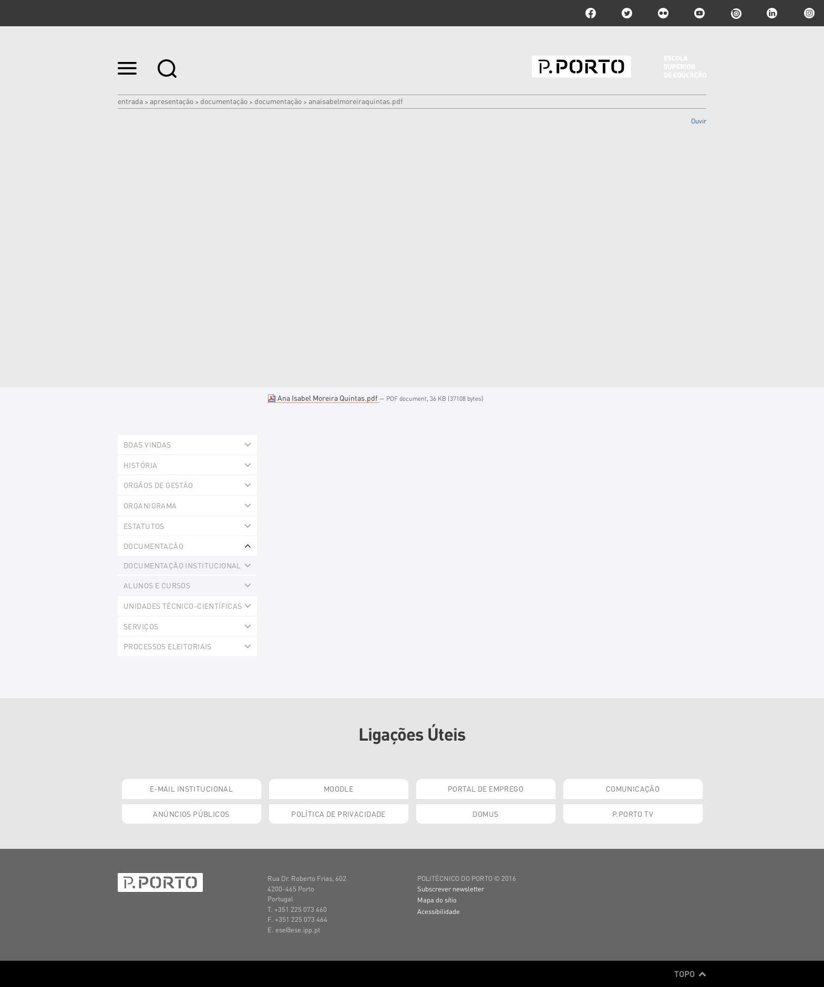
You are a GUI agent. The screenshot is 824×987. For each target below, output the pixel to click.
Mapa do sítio (437, 899)
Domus (485, 813)
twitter (627, 13)
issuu (735, 13)
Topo (690, 974)
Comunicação (633, 788)
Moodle (339, 788)
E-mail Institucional (191, 788)
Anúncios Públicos (191, 813)
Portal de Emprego (485, 788)
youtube (699, 13)
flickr (663, 13)
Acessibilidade (438, 911)
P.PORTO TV (632, 813)
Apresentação (171, 101)
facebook (590, 13)
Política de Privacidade (338, 813)
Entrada (130, 101)
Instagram (808, 13)
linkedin (772, 13)
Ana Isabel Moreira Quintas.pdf (323, 397)
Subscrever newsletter (450, 888)
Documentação (224, 101)
